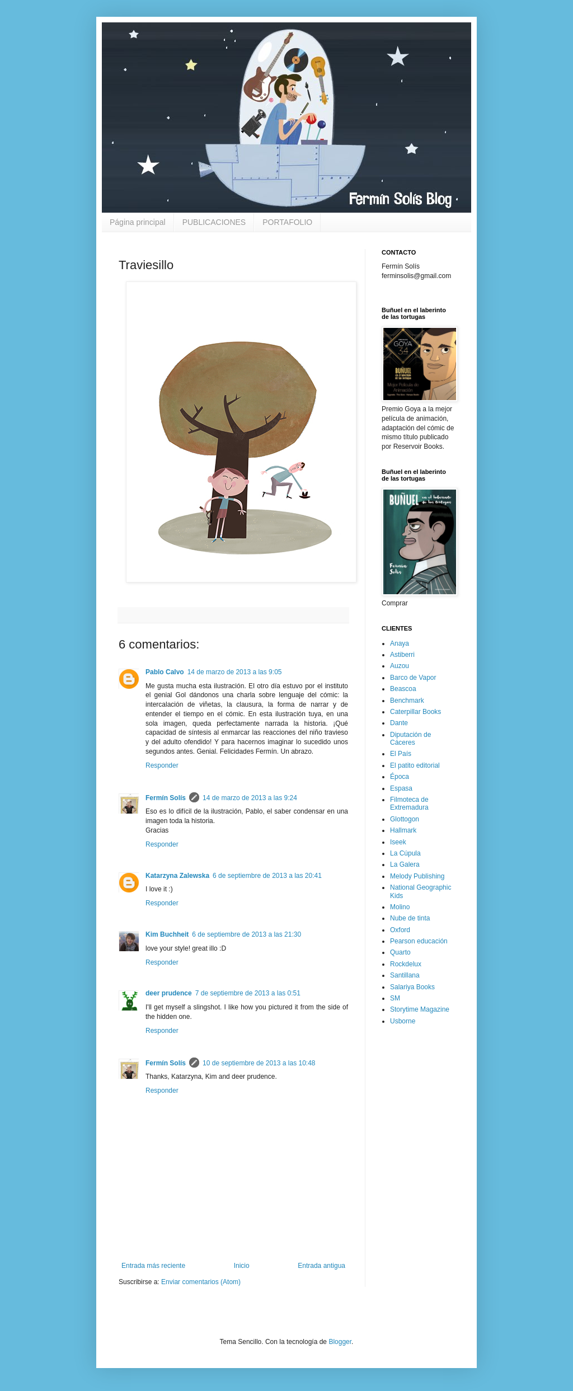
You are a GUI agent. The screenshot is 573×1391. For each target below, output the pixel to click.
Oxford (400, 930)
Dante (399, 723)
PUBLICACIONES (214, 222)
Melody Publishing (417, 876)
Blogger (339, 1342)
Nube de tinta (410, 918)
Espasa (401, 788)
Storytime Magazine (419, 1009)
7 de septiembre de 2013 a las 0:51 (247, 993)
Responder (162, 765)
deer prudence (168, 993)
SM (395, 998)
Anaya (399, 643)
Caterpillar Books (415, 712)
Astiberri (402, 655)
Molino (400, 907)
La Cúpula (405, 853)
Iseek (398, 842)
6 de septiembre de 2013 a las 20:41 (267, 876)
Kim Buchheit (167, 934)
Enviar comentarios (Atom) (201, 1282)
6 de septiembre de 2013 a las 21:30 (246, 934)
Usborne (402, 1021)
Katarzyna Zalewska (177, 876)
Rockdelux (405, 964)
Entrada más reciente (153, 1266)
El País (400, 754)
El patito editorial (415, 765)
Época (399, 777)
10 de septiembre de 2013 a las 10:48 (259, 1063)
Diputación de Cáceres (410, 738)
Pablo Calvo (164, 672)
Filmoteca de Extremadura (409, 803)
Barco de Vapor (413, 678)
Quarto (400, 952)
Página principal (138, 222)
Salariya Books (412, 987)
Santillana (405, 975)
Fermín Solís (165, 798)
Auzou (399, 666)
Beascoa (403, 689)
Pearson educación (419, 941)
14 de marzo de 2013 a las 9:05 (234, 672)
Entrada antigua (321, 1266)
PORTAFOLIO (287, 222)
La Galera (405, 864)
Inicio (242, 1266)
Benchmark (407, 700)
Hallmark (403, 830)
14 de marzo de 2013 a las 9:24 (250, 798)
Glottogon (404, 819)
